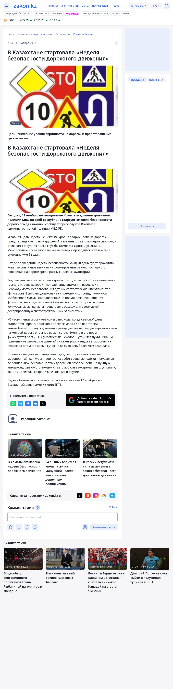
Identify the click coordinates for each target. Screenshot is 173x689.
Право (115, 5)
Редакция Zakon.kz (84, 34)
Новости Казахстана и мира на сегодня (29, 34)
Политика (52, 5)
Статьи (85, 5)
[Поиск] (167, 6)
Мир (63, 5)
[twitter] (43, 404)
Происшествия (100, 5)
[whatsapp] (13, 404)
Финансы (73, 5)
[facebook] (28, 404)
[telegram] (21, 404)
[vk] (35, 404)
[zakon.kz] (25, 6)
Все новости (63, 34)
